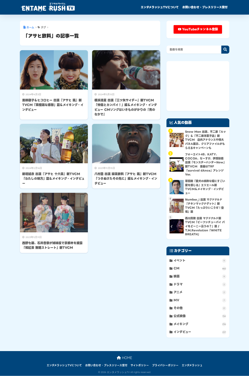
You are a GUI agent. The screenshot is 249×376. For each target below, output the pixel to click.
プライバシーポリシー (165, 365)
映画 (200, 276)
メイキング (200, 324)
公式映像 (200, 316)
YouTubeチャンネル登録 (198, 29)
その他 (200, 308)
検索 (225, 50)
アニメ (200, 292)
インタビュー (200, 332)
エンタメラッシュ (192, 365)
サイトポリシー (140, 365)
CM (200, 268)
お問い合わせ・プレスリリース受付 (205, 7)
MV (200, 300)
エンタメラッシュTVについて (160, 7)
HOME (124, 358)
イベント (200, 260)
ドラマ (200, 284)
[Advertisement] (197, 86)
